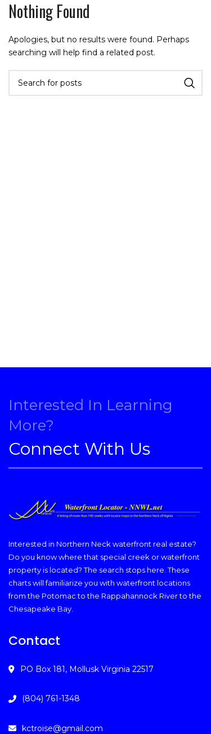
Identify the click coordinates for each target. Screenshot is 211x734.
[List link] (105, 698)
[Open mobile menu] (18, 28)
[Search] (105, 83)
